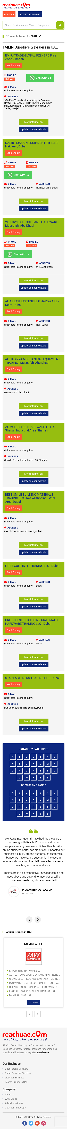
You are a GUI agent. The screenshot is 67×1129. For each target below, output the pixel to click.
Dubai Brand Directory (16, 1068)
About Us (10, 1094)
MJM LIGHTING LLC (20, 995)
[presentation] (29, 919)
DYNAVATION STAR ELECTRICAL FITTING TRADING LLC (34, 983)
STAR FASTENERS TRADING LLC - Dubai (32, 678)
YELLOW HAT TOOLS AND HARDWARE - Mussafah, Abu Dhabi (32, 223)
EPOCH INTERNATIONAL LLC (24, 970)
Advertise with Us (29, 14)
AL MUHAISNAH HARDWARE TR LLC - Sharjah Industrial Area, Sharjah (31, 428)
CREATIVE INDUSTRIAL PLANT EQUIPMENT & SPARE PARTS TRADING (34, 987)
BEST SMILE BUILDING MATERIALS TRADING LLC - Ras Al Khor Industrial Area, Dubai (30, 498)
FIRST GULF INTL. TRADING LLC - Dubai (32, 566)
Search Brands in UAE (16, 1082)
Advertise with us (14, 1103)
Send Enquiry (13, 65)
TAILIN (36, 36)
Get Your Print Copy (15, 1107)
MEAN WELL (33, 944)
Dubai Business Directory (18, 1073)
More (33, 1002)
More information (33, 122)
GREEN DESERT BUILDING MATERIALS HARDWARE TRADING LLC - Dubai (31, 621)
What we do (11, 1098)
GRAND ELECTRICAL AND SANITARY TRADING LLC (34, 978)
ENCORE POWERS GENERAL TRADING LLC (32, 991)
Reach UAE (23, 1117)
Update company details (33, 129)
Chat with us (40, 78)
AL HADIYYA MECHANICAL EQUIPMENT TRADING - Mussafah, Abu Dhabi (32, 360)
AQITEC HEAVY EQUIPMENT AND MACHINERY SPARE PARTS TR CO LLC (34, 974)
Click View (9, 79)
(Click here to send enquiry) (18, 90)
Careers (9, 14)
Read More (43, 1052)
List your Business (14, 1077)
